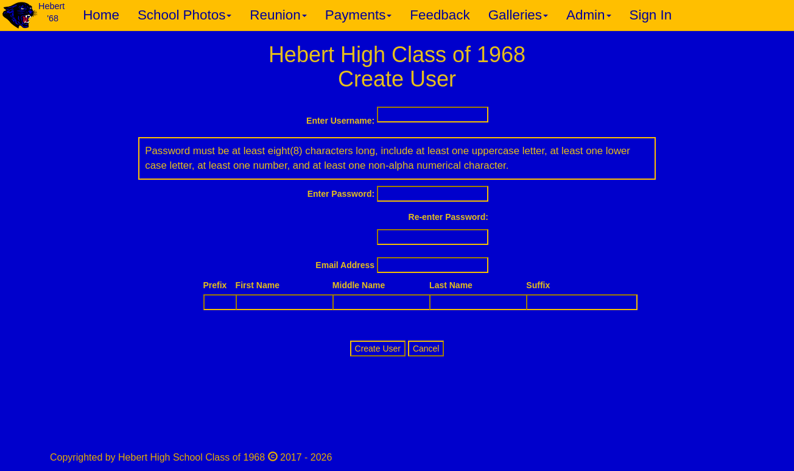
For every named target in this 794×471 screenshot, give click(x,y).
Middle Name (358, 285)
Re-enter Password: (448, 217)
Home (101, 15)
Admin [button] (588, 15)
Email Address (344, 265)
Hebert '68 (51, 12)
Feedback (439, 15)
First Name (257, 285)
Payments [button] (358, 15)
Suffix (538, 285)
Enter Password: (340, 194)
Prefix (215, 285)
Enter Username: (340, 121)
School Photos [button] (184, 15)
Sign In (651, 15)
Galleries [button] (518, 15)
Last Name (451, 285)
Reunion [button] (278, 15)
